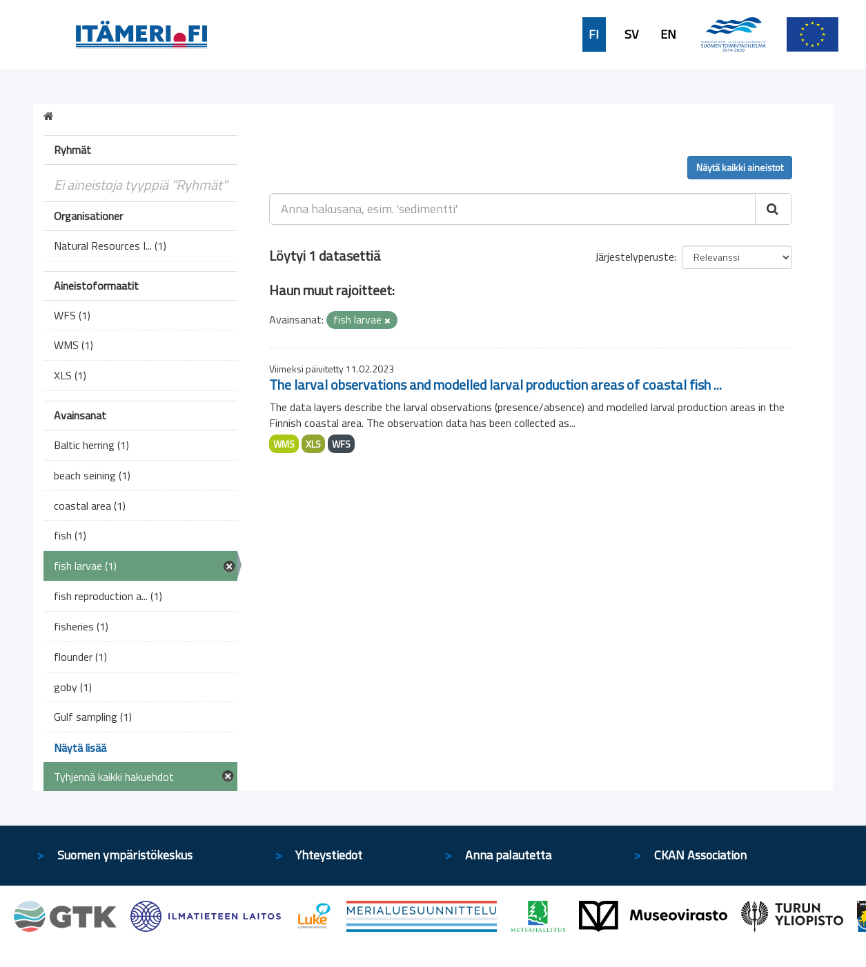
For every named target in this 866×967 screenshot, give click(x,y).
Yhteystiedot (328, 855)
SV (631, 34)
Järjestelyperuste (634, 256)
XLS (313, 444)
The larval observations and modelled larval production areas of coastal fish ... (495, 384)
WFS (341, 444)
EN (668, 34)
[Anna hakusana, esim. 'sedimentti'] (512, 209)
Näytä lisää (80, 747)
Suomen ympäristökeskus (125, 855)
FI (594, 34)
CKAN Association (700, 855)
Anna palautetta (508, 855)
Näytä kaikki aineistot (739, 167)
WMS (284, 444)
